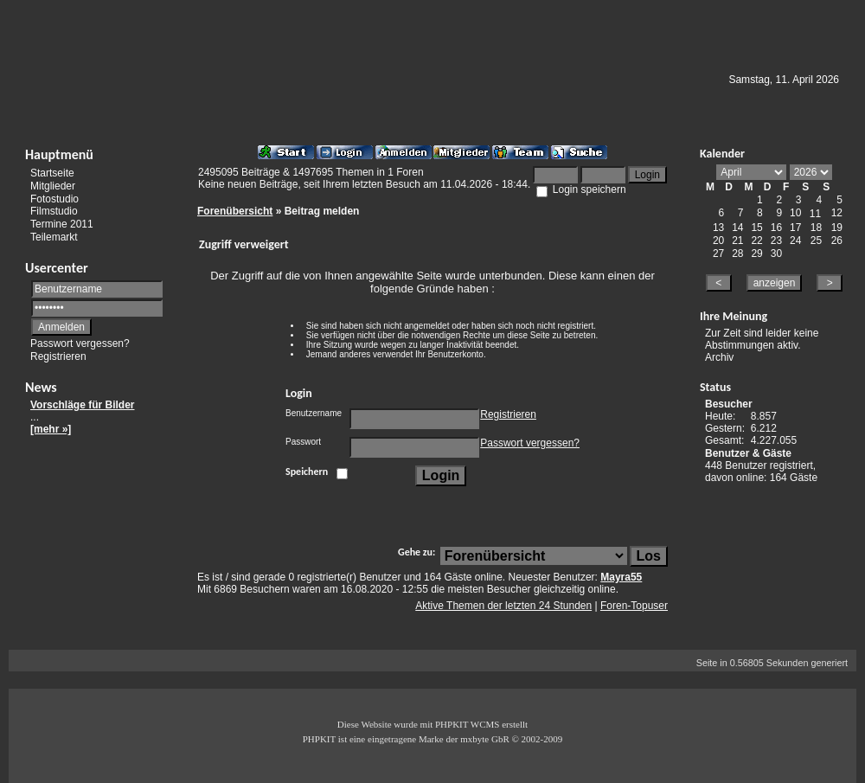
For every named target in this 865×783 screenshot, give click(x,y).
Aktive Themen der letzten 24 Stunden (503, 606)
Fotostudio (54, 198)
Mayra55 (621, 577)
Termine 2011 (61, 224)
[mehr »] (50, 429)
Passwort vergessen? (80, 343)
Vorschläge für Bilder (82, 405)
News (41, 387)
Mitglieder (52, 186)
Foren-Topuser (634, 606)
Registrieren (58, 356)
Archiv (719, 357)
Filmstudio (54, 211)
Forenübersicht (234, 211)
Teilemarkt (54, 237)
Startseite (52, 173)
